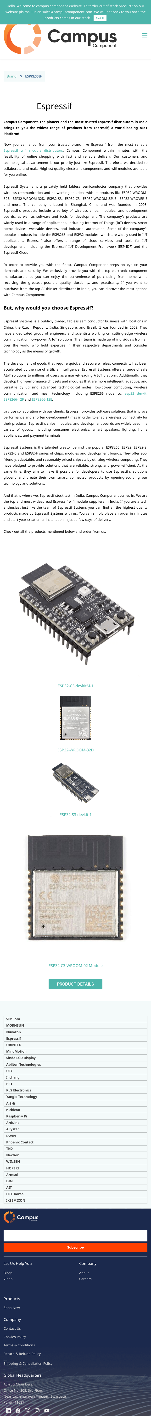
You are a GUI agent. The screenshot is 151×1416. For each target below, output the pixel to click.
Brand (12, 51)
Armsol (12, 1149)
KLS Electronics (18, 1065)
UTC (9, 1046)
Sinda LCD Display (21, 1033)
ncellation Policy (39, 1338)
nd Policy (33, 1328)
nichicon (13, 1084)
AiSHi (10, 1078)
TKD (9, 1123)
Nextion (12, 1130)
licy (23, 1312)
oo (8, 1312)
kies (13, 1312)
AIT (9, 1162)
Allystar (12, 1104)
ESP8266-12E (42, 374)
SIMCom (13, 994)
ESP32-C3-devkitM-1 (76, 660)
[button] (75, 959)
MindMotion (16, 1026)
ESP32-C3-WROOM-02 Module (76, 940)
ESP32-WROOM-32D (75, 725)
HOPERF (13, 1143)
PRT (9, 1059)
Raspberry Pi (16, 1091)
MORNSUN (15, 1000)
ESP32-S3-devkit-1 (76, 789)
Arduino (13, 1098)
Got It (100, 18)
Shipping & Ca (15, 1338)
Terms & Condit (16, 1320)
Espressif (13, 1013)
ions (31, 1320)
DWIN (11, 1110)
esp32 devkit (135, 368)
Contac (9, 1303)
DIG (9, 1156)
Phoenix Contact (20, 1117)
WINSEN (13, 1136)
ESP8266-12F (14, 374)
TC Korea (16, 1169)
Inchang (13, 1052)
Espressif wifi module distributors (33, 125)
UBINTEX (13, 1020)
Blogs (8, 1247)
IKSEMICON (15, 1175)
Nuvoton (13, 1007)
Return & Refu (15, 1328)
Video (8, 1254)
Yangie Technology (21, 1072)
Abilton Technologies (23, 1039)
